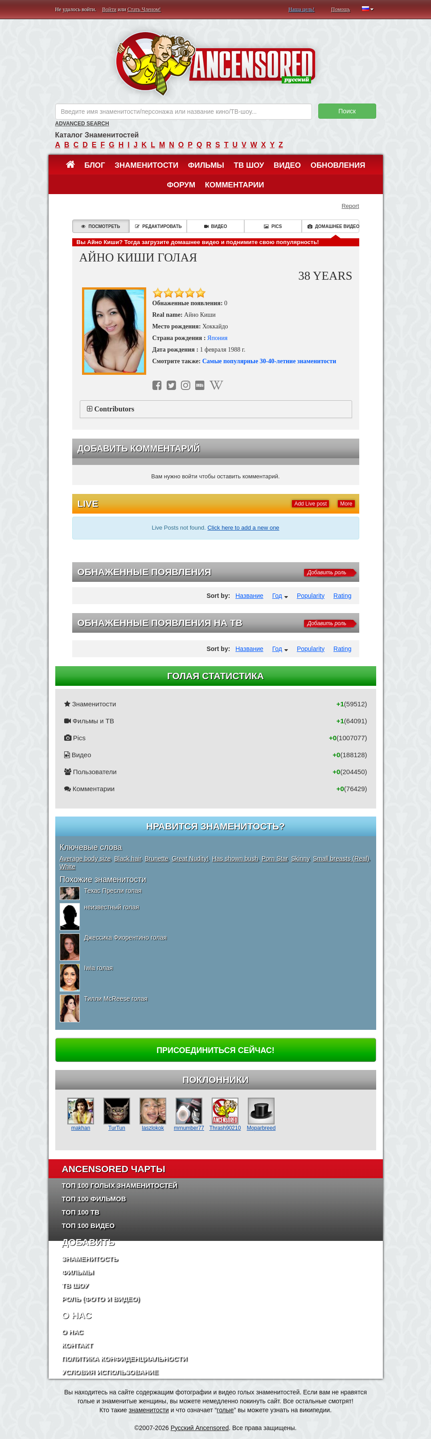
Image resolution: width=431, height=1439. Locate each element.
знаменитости (149, 1410)
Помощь (340, 9)
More (346, 504)
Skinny (300, 858)
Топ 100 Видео (88, 1225)
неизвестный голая (112, 907)
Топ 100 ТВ (81, 1212)
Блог (94, 165)
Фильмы (206, 165)
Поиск (347, 111)
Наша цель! (301, 9)
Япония (217, 338)
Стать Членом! (144, 9)
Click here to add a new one (243, 527)
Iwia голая (98, 967)
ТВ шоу (249, 165)
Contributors (114, 409)
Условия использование (110, 1372)
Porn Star (274, 858)
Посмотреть (100, 226)
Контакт (77, 1345)
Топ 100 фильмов (94, 1199)
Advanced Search (82, 123)
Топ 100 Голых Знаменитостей (120, 1185)
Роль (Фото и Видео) (101, 1298)
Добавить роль (327, 572)
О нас (72, 1331)
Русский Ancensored (200, 1427)
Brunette (156, 858)
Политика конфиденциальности (124, 1358)
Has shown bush (235, 858)
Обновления (338, 165)
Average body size (85, 858)
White (68, 866)
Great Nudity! (190, 858)
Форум (181, 185)
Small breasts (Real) (341, 858)
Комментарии (234, 185)
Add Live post (310, 504)
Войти (109, 9)
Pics (273, 226)
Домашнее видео (333, 226)
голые (225, 1410)
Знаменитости (146, 165)
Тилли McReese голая (116, 998)
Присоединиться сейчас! (215, 1050)
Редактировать (158, 226)
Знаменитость (90, 1258)
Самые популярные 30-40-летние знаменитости (269, 361)
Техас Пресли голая (113, 890)
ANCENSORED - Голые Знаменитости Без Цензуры (215, 64)
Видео (287, 165)
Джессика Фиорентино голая (125, 937)
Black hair (127, 858)
